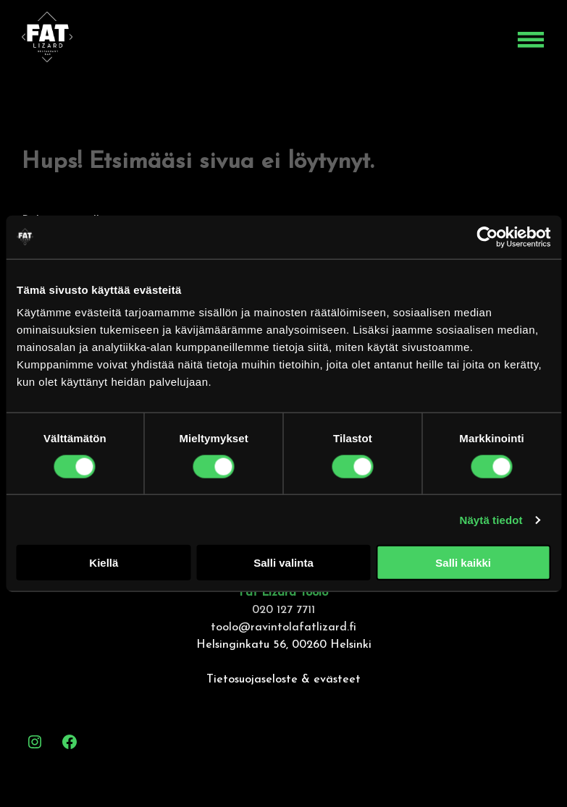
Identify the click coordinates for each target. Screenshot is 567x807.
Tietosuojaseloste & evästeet (283, 679)
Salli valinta (283, 563)
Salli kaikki (463, 563)
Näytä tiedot (491, 519)
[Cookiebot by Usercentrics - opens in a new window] (487, 237)
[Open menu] (530, 40)
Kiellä (103, 563)
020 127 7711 (283, 610)
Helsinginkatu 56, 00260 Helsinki (283, 645)
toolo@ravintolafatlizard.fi (283, 627)
